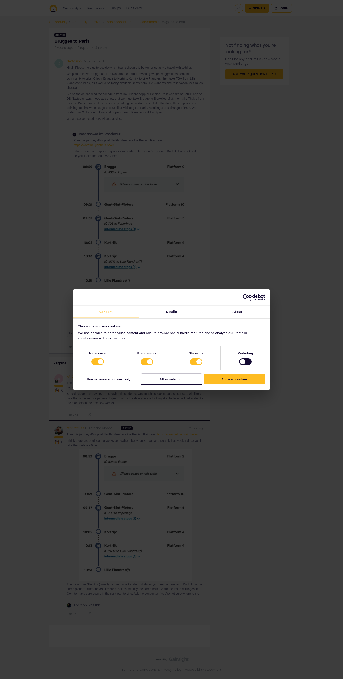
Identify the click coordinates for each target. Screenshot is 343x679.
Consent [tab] (106, 311)
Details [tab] (171, 311)
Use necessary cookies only (108, 379)
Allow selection (171, 379)
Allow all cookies (234, 379)
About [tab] (237, 311)
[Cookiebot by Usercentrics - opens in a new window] (246, 297)
